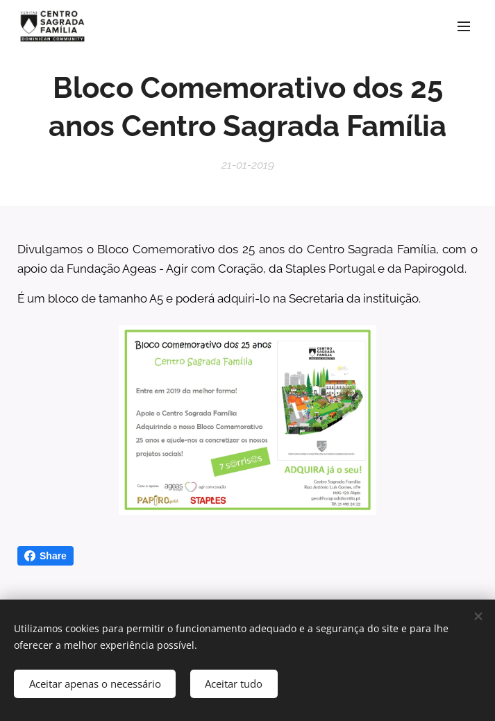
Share (45, 555)
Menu (464, 26)
